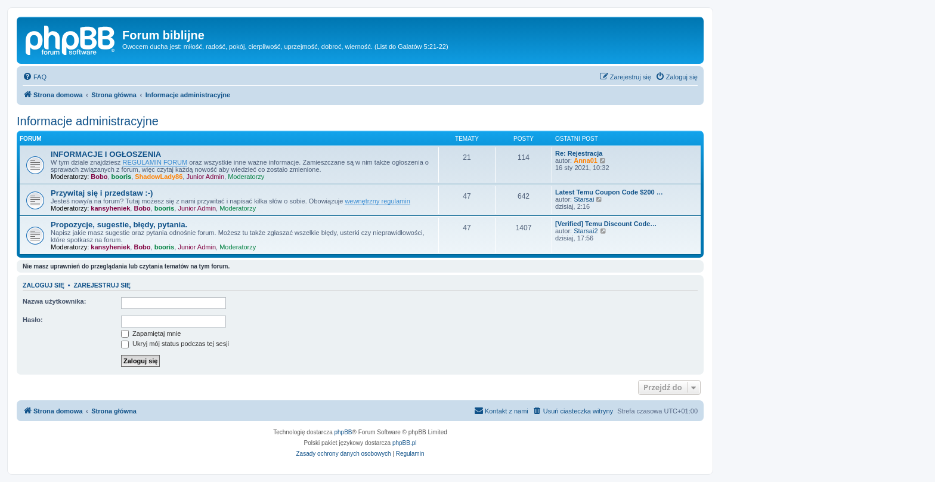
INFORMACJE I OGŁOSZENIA (106, 154)
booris (122, 176)
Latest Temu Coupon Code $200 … (609, 192)
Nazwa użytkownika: (54, 301)
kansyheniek (110, 208)
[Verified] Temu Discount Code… (606, 223)
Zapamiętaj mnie (151, 333)
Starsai (584, 199)
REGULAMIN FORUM (154, 162)
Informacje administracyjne (88, 121)
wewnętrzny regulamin (377, 201)
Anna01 (585, 160)
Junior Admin (205, 176)
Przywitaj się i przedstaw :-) (102, 193)
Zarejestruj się (102, 285)
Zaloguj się (43, 285)
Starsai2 (585, 230)
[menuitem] (35, 77)
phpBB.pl (404, 443)
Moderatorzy (246, 176)
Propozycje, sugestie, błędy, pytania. (119, 224)
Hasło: (33, 319)
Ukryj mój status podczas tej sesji (175, 343)
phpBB (343, 432)
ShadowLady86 (158, 176)
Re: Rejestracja (579, 153)
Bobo (99, 176)
